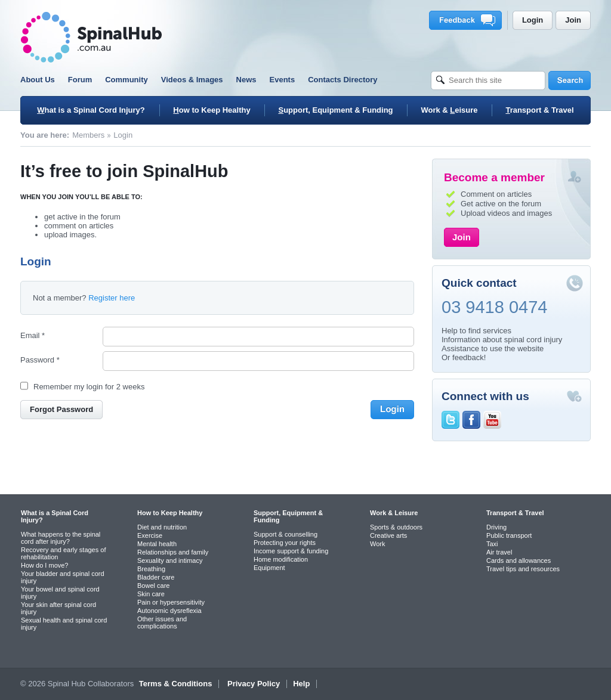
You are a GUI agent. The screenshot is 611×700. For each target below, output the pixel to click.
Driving (496, 527)
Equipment (269, 567)
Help (301, 683)
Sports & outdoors (396, 527)
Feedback (467, 20)
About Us (37, 79)
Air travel (499, 552)
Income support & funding (291, 551)
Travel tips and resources (523, 568)
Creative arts (388, 535)
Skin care (151, 593)
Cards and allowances (518, 560)
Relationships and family (172, 552)
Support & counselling (285, 534)
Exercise (149, 535)
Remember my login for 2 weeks (88, 386)
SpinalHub (91, 37)
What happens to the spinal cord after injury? (60, 538)
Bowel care (153, 585)
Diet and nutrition (162, 527)
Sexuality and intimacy (169, 560)
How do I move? (44, 565)
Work (377, 543)
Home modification (281, 559)
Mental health (157, 543)
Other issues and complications (162, 622)
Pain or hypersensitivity (171, 602)
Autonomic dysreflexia (169, 610)
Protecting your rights (285, 542)
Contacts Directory (342, 79)
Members (88, 135)
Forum (80, 79)
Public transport (509, 535)
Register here (111, 297)
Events (282, 79)
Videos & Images (192, 79)
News (246, 79)
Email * (32, 335)
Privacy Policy (253, 683)
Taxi (492, 543)
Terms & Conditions (175, 683)
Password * (40, 359)
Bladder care (155, 577)
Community (126, 79)
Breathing (151, 568)
